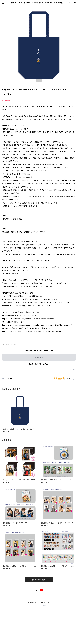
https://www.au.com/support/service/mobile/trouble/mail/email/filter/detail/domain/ (37, 325)
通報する (73, 370)
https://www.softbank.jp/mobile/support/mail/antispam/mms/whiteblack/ (32, 331)
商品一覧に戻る (39, 580)
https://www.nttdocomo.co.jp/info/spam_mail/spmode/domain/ (28, 319)
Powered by (39, 606)
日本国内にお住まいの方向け (39, 364)
